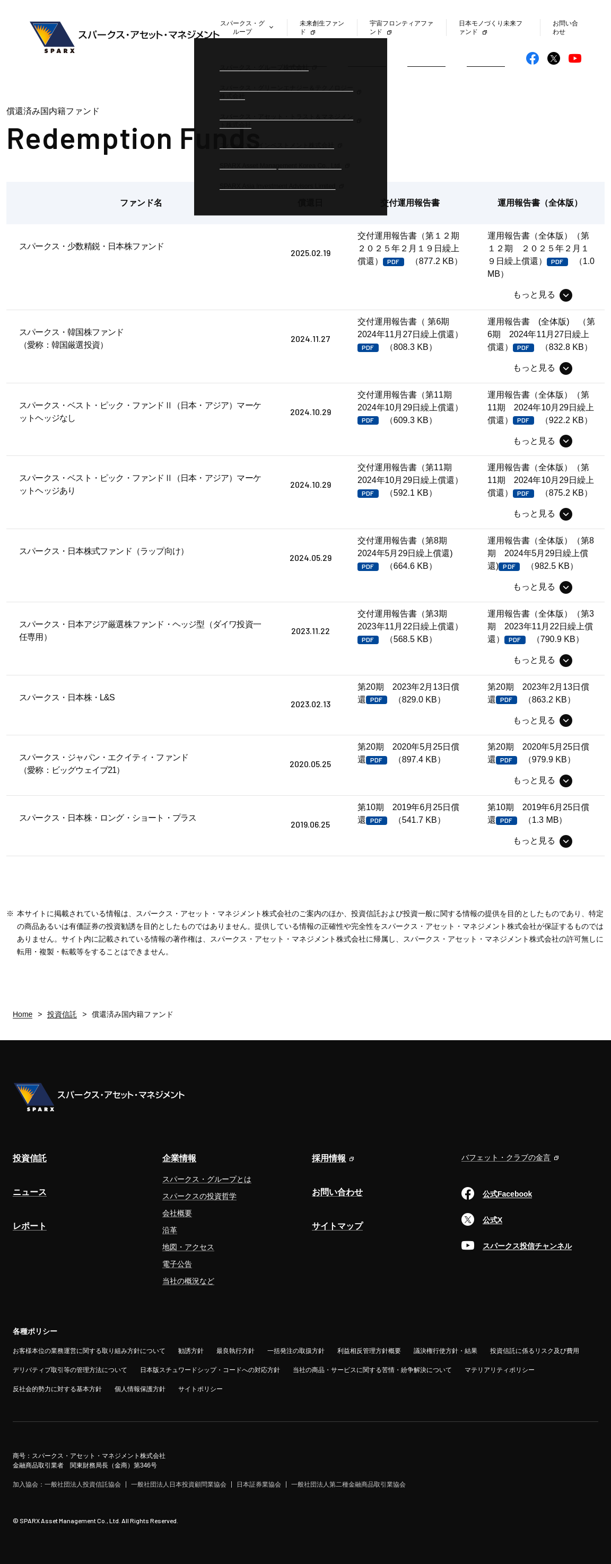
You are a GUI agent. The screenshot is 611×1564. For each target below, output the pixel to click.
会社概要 (177, 1213)
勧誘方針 (191, 1351)
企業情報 (486, 58)
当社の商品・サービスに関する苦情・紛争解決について (372, 1370)
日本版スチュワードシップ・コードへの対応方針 (210, 1370)
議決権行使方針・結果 (445, 1351)
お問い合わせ (337, 1192)
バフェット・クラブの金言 (506, 1157)
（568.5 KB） (410, 626)
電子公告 (177, 1264)
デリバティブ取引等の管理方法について (70, 1370)
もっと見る (534, 294)
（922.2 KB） (540, 407)
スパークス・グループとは (206, 1179)
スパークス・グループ (242, 28)
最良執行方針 (235, 1351)
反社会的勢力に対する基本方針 (57, 1389)
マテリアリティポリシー (500, 1370)
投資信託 (308, 58)
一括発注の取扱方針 (296, 1351)
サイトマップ (337, 1226)
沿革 (169, 1230)
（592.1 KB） (410, 480)
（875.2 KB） (540, 480)
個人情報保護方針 (140, 1389)
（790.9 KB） (540, 626)
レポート (426, 58)
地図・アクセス (188, 1247)
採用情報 (329, 1158)
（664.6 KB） (406, 553)
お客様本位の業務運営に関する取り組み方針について (89, 1351)
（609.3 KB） (410, 407)
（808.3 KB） (410, 334)
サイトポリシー (200, 1389)
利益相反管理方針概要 (369, 1351)
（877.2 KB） (412, 248)
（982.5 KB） (540, 553)
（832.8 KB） (541, 334)
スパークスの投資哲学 (199, 1196)
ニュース (367, 58)
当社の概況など (188, 1281)
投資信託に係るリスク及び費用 (534, 1351)
